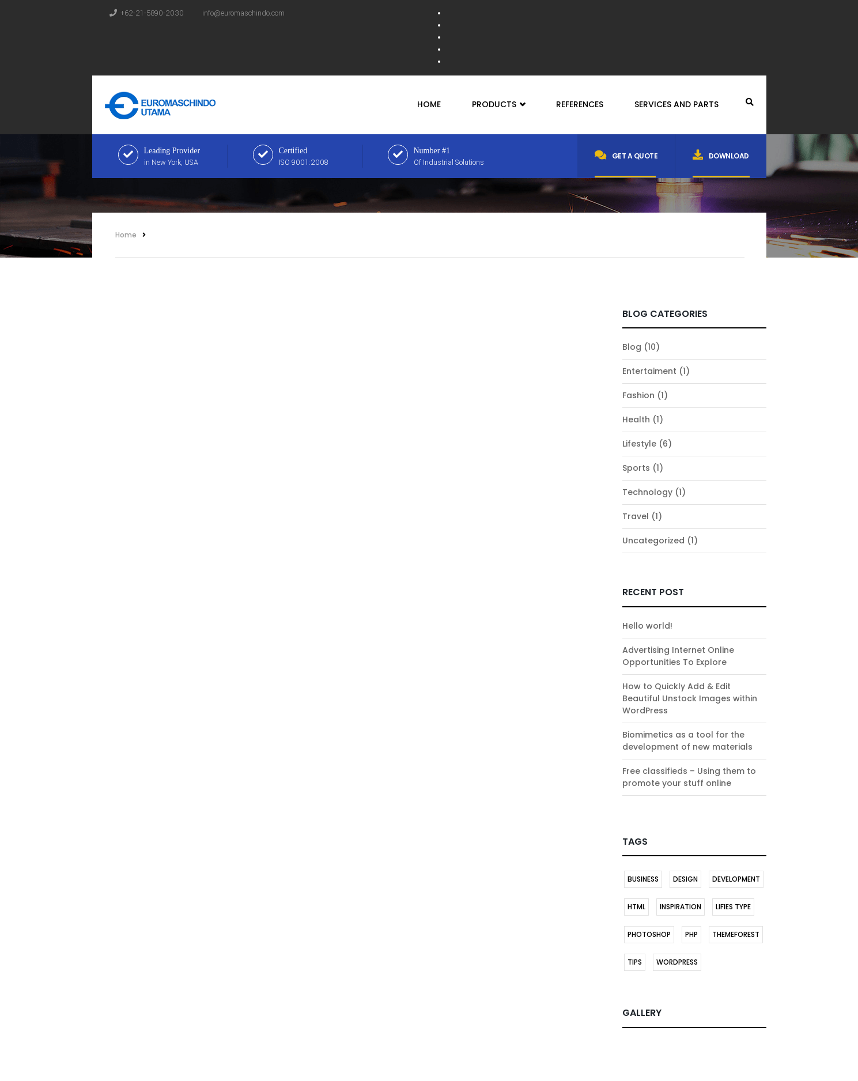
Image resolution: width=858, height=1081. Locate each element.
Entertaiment (649, 371)
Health (636, 419)
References (579, 104)
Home (429, 104)
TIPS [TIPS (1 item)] (635, 962)
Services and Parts (676, 104)
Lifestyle (639, 443)
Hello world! (647, 626)
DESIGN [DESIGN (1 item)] (685, 879)
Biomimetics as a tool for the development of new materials (687, 741)
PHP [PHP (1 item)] (691, 934)
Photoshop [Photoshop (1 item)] (649, 934)
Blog (631, 347)
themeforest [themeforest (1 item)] (735, 934)
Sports (636, 468)
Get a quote (626, 155)
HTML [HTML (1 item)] (636, 907)
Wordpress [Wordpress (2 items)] (677, 962)
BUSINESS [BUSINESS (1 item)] (643, 879)
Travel (635, 516)
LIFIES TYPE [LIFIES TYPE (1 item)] (733, 907)
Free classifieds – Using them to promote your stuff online (689, 777)
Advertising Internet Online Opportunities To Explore (678, 656)
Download (721, 155)
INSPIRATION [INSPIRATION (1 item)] (680, 907)
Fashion (638, 395)
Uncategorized (653, 540)
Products (498, 105)
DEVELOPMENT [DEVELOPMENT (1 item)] (736, 879)
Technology (647, 492)
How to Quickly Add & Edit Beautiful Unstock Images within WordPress (689, 698)
